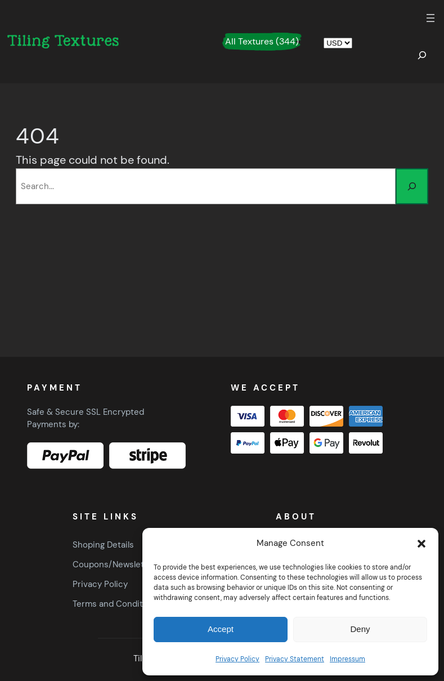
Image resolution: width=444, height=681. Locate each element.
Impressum (347, 659)
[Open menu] (430, 18)
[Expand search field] (422, 55)
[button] (421, 543)
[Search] (412, 186)
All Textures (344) (262, 41)
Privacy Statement (294, 659)
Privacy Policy (237, 659)
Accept (221, 629)
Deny (360, 629)
